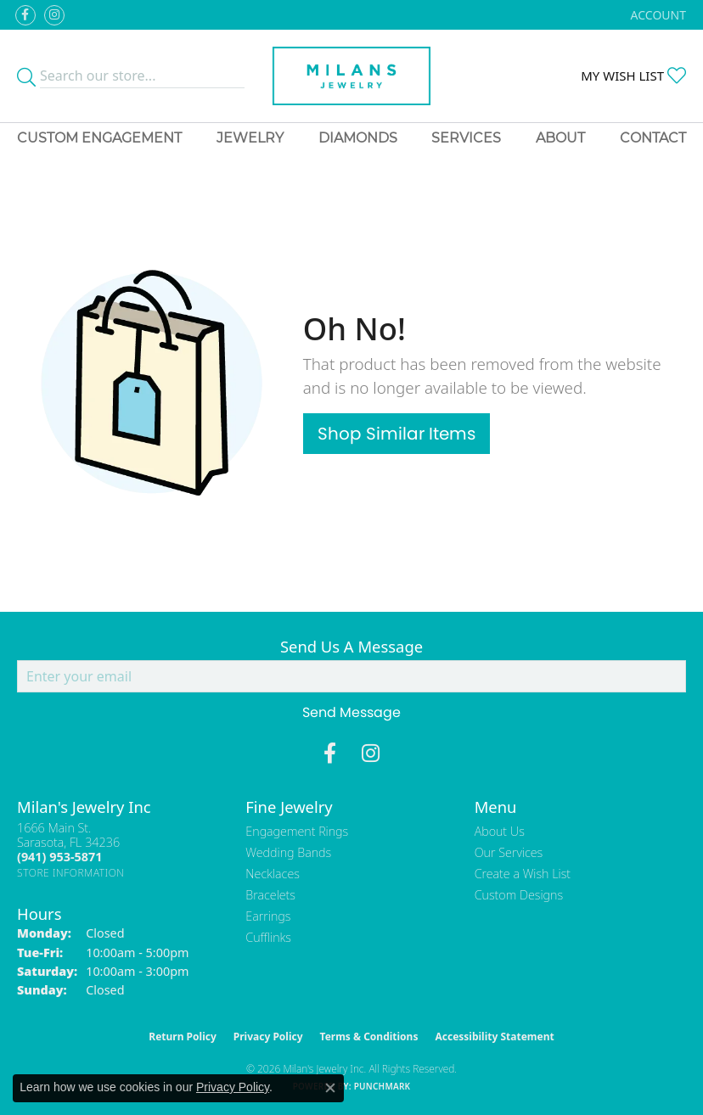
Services (466, 138)
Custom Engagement (99, 138)
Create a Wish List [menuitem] (523, 874)
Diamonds (357, 138)
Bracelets (270, 895)
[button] (656, 15)
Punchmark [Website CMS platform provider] (382, 1086)
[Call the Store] (59, 857)
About (560, 138)
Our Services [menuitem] (509, 852)
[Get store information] (71, 873)
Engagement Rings (296, 831)
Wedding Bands (288, 852)
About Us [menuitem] (500, 831)
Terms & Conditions (369, 1036)
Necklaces (272, 874)
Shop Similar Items (396, 433)
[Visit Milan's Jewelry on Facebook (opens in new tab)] (25, 15)
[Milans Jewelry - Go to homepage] (351, 76)
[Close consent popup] (330, 1088)
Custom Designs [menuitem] (519, 895)
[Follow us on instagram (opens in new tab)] (54, 15)
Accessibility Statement (494, 1036)
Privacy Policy (268, 1036)
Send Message (351, 712)
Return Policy (183, 1036)
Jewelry (250, 138)
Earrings (267, 916)
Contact (653, 138)
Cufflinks (268, 937)
